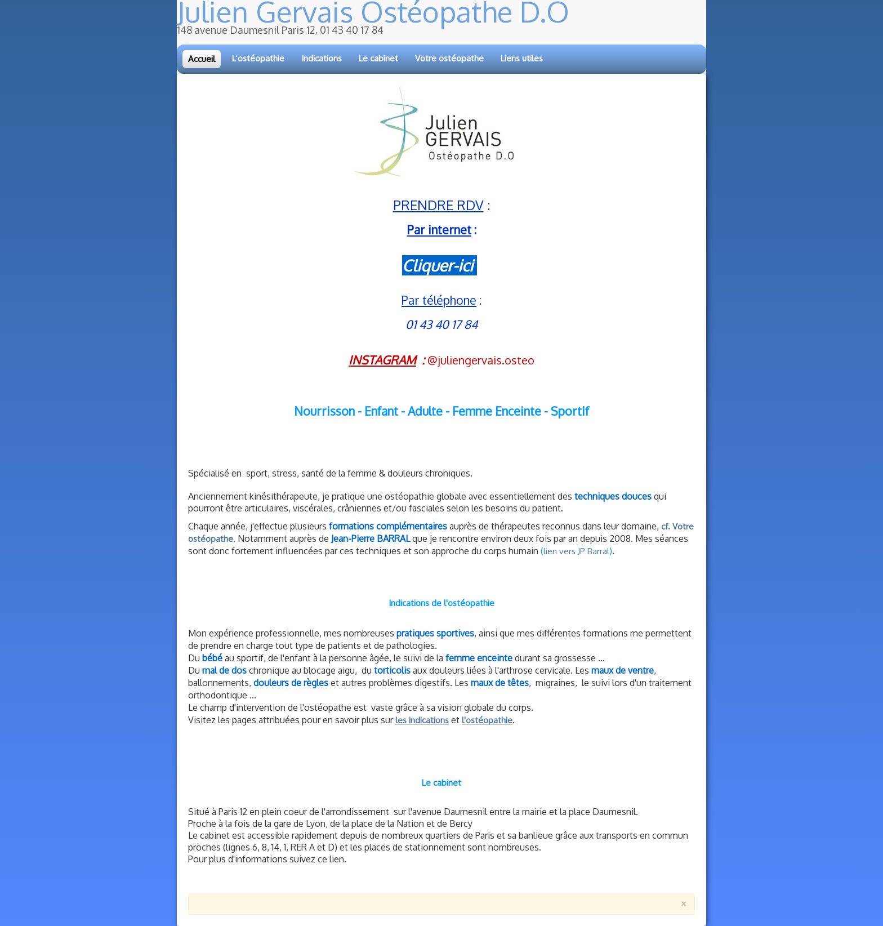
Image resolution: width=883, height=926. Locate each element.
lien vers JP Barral (576, 551)
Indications (321, 58)
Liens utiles (522, 58)
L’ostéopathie (258, 58)
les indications (422, 720)
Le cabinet (378, 58)
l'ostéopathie (487, 720)
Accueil (201, 59)
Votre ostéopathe (449, 58)
